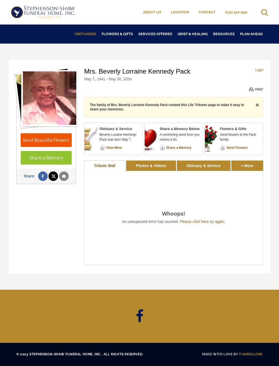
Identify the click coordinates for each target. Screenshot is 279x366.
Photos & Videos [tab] (151, 166)
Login (259, 70)
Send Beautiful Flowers (46, 140)
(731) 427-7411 (236, 12)
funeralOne (251, 354)
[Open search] (264, 12)
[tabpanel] (173, 217)
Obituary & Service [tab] (203, 166)
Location (180, 12)
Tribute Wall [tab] (105, 166)
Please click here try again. (202, 221)
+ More (252, 164)
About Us (152, 12)
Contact (207, 12)
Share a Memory (46, 158)
